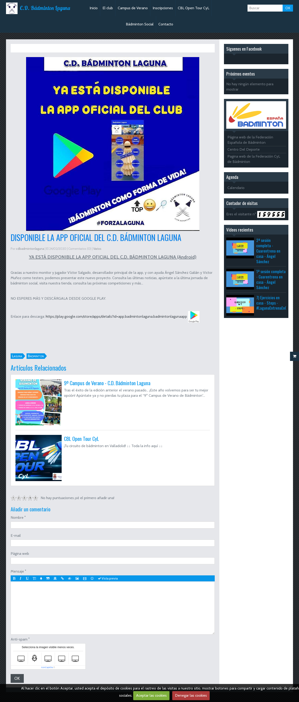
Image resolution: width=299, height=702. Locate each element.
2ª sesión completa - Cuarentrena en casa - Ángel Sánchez (268, 250)
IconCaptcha (47, 669)
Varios (34, 48)
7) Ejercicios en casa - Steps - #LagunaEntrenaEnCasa (274, 302)
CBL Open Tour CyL (193, 8)
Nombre (17, 517)
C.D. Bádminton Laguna (45, 8)
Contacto (165, 24)
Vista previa (110, 578)
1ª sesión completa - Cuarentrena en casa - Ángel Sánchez (271, 279)
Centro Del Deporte (243, 149)
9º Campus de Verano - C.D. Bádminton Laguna (107, 383)
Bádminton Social (140, 24)
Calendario (236, 188)
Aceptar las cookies (151, 695)
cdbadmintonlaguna (30, 248)
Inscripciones (163, 8)
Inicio (94, 8)
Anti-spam (19, 641)
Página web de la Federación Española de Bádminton (250, 140)
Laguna (17, 356)
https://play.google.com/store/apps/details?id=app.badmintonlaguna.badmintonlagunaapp (116, 316)
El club (108, 8)
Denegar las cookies (191, 695)
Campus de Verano (133, 8)
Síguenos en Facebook (244, 48)
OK (287, 8)
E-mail (16, 535)
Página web (20, 553)
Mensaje (17, 571)
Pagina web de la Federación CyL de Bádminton (253, 159)
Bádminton (36, 356)
